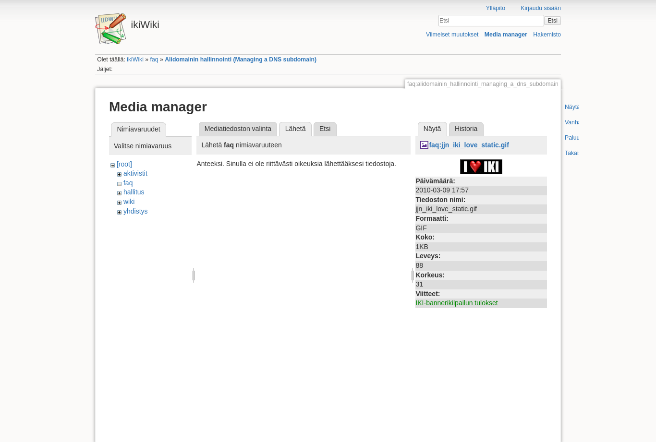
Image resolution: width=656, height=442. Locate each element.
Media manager (506, 34)
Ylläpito (495, 8)
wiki (128, 201)
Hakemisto (547, 34)
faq (154, 59)
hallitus (134, 192)
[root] (124, 164)
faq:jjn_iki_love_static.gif (469, 145)
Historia (466, 128)
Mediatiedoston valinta (238, 128)
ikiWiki (135, 59)
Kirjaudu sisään (541, 8)
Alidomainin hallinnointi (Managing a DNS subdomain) (240, 59)
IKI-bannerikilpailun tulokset (456, 303)
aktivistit (135, 173)
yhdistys (135, 211)
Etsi (552, 20)
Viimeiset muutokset (452, 34)
